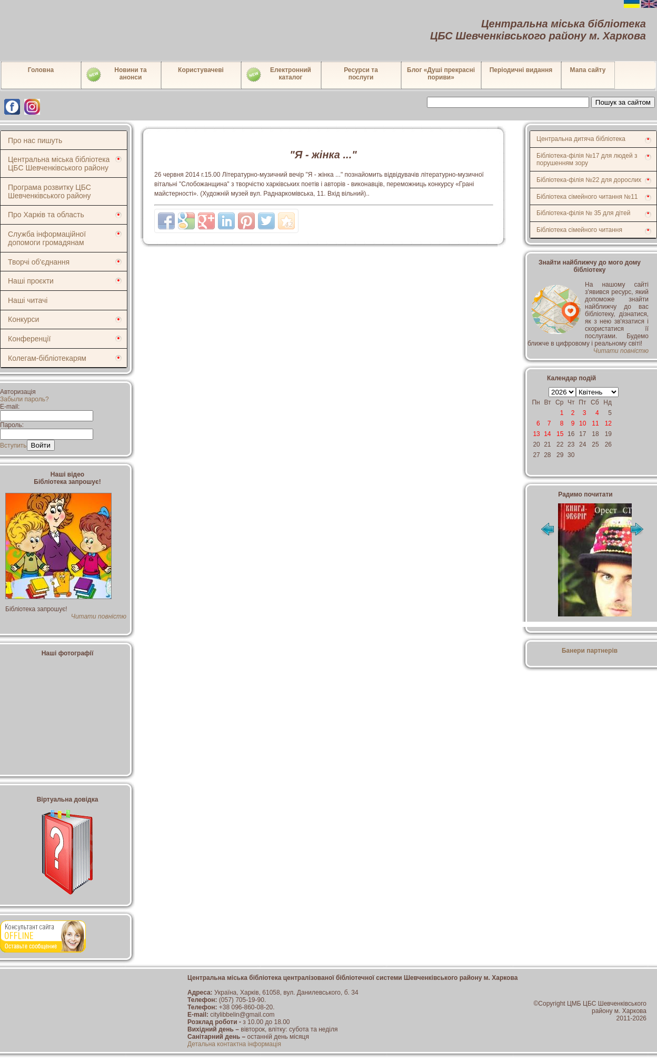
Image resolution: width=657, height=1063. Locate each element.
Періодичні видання (521, 70)
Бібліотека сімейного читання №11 (587, 196)
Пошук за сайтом (623, 102)
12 (608, 423)
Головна (41, 70)
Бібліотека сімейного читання (579, 230)
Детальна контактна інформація (234, 1044)
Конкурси (23, 319)
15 (559, 434)
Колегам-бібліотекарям (47, 358)
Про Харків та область (46, 214)
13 (536, 434)
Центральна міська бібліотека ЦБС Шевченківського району (59, 163)
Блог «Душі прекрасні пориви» (441, 73)
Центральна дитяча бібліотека (580, 139)
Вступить (13, 445)
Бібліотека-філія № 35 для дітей (583, 213)
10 (582, 423)
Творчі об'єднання (38, 262)
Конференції (29, 339)
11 (595, 423)
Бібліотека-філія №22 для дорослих (588, 180)
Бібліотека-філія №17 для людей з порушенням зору (587, 159)
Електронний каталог (278, 74)
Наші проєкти (31, 281)
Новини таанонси (116, 74)
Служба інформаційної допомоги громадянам (47, 238)
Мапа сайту (588, 70)
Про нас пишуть (35, 140)
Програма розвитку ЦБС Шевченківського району (49, 191)
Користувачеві (201, 70)
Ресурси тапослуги (361, 73)
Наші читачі (27, 300)
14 (547, 434)
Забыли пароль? (24, 399)
